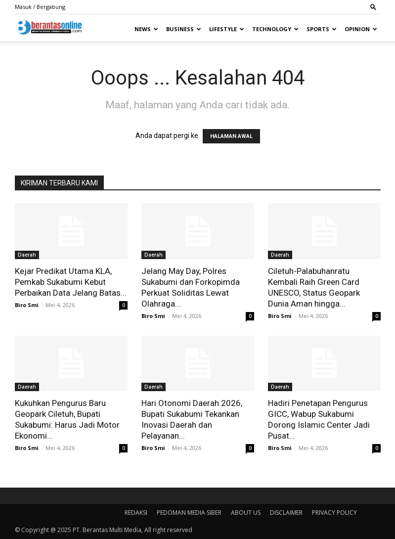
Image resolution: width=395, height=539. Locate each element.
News (146, 29)
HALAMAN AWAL (231, 136)
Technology (275, 29)
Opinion (361, 29)
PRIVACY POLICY (334, 512)
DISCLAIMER (286, 512)
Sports (322, 29)
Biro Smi (27, 305)
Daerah (27, 254)
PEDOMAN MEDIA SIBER (189, 512)
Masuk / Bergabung (40, 6)
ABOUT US (246, 512)
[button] (373, 6)
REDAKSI (136, 512)
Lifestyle (226, 29)
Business (183, 29)
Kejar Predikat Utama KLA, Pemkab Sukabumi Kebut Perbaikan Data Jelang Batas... (71, 282)
